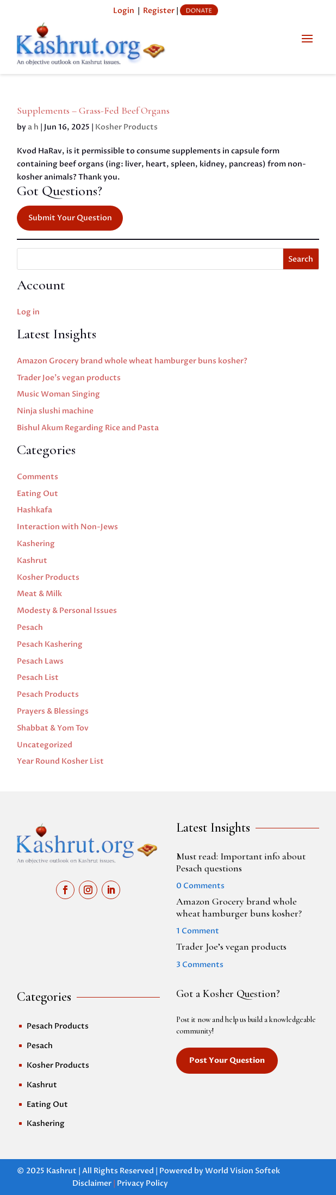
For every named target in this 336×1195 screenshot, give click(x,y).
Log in (28, 312)
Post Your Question (227, 1060)
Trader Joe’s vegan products (69, 378)
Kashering (36, 543)
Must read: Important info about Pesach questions (241, 862)
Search (300, 259)
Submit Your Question (70, 218)
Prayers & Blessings (53, 711)
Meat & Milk (39, 594)
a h (33, 127)
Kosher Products (126, 127)
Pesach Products (48, 694)
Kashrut (32, 560)
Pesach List (38, 677)
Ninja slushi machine (55, 411)
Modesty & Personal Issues (67, 610)
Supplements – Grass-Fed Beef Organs (93, 110)
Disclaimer (91, 1183)
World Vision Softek (242, 1171)
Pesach (30, 627)
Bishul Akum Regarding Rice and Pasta (88, 428)
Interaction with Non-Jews (67, 527)
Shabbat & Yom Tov (53, 728)
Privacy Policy (142, 1183)
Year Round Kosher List (60, 761)
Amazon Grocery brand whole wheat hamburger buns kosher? (132, 361)
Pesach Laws (40, 661)
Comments (37, 477)
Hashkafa (34, 510)
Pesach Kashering (50, 644)
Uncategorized (44, 745)
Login (123, 10)
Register (159, 10)
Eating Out (37, 493)
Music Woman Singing (58, 394)
